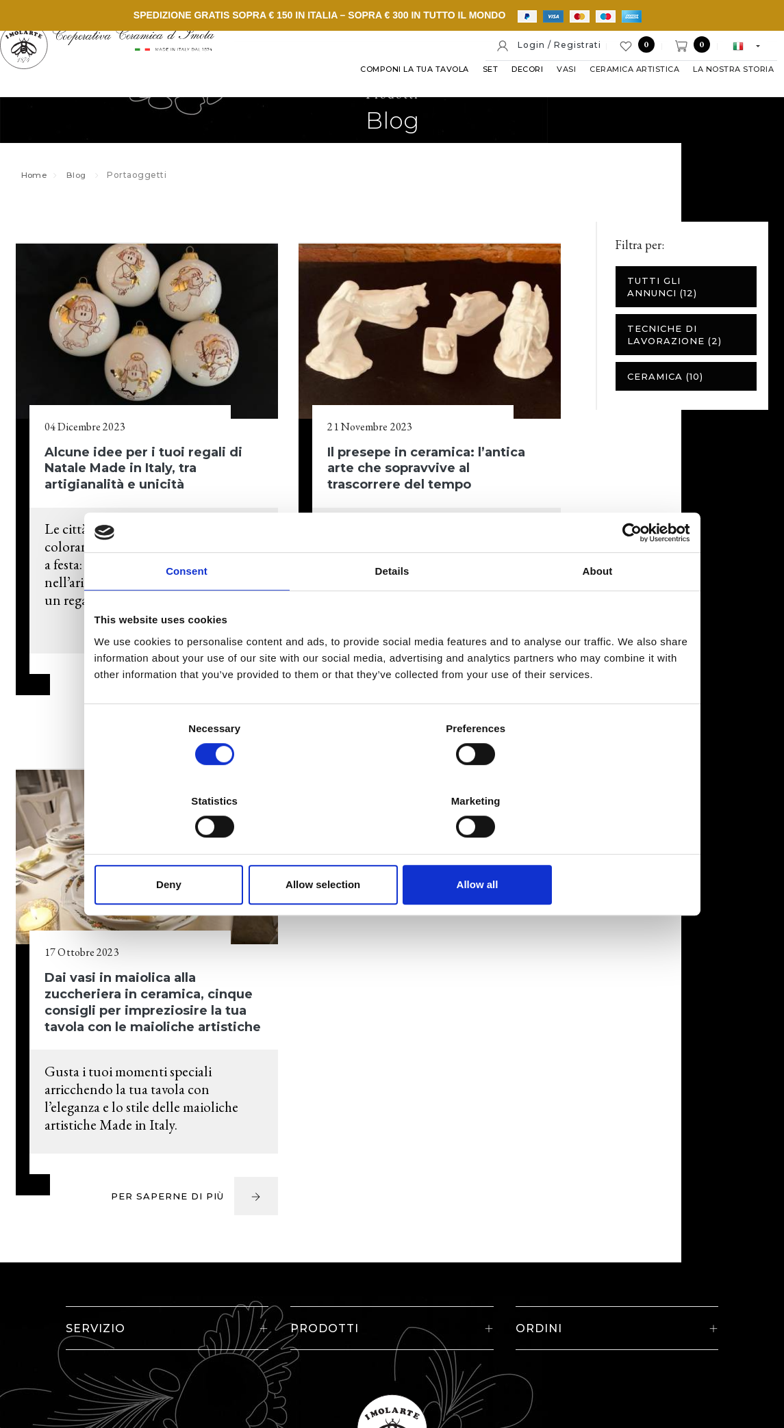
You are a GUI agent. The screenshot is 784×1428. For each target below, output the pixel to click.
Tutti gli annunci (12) (661, 300)
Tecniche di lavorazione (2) (674, 348)
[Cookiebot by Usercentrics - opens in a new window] (630, 569)
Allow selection (392, 848)
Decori (510, 88)
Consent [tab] (186, 608)
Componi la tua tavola (397, 88)
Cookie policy (483, 1317)
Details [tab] (392, 608)
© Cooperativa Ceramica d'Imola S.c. (161, 1317)
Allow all (593, 848)
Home (36, 188)
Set (473, 88)
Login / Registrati (548, 46)
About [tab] (598, 608)
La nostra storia (716, 88)
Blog (80, 188)
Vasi (549, 88)
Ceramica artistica (617, 88)
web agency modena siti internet (392, 1390)
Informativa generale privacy (390, 1347)
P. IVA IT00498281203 (314, 1317)
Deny (192, 848)
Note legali (409, 1317)
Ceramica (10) (665, 390)
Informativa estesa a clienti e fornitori (617, 1317)
